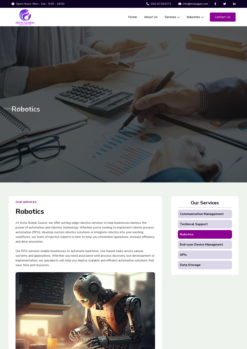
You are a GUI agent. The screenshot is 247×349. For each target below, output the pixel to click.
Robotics (187, 234)
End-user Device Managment (201, 244)
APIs (183, 255)
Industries (195, 17)
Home (132, 17)
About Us (151, 17)
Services (172, 17)
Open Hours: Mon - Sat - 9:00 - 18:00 (38, 4)
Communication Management (202, 214)
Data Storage (190, 265)
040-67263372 (158, 4)
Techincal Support (194, 224)
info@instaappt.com (193, 4)
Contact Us (222, 17)
